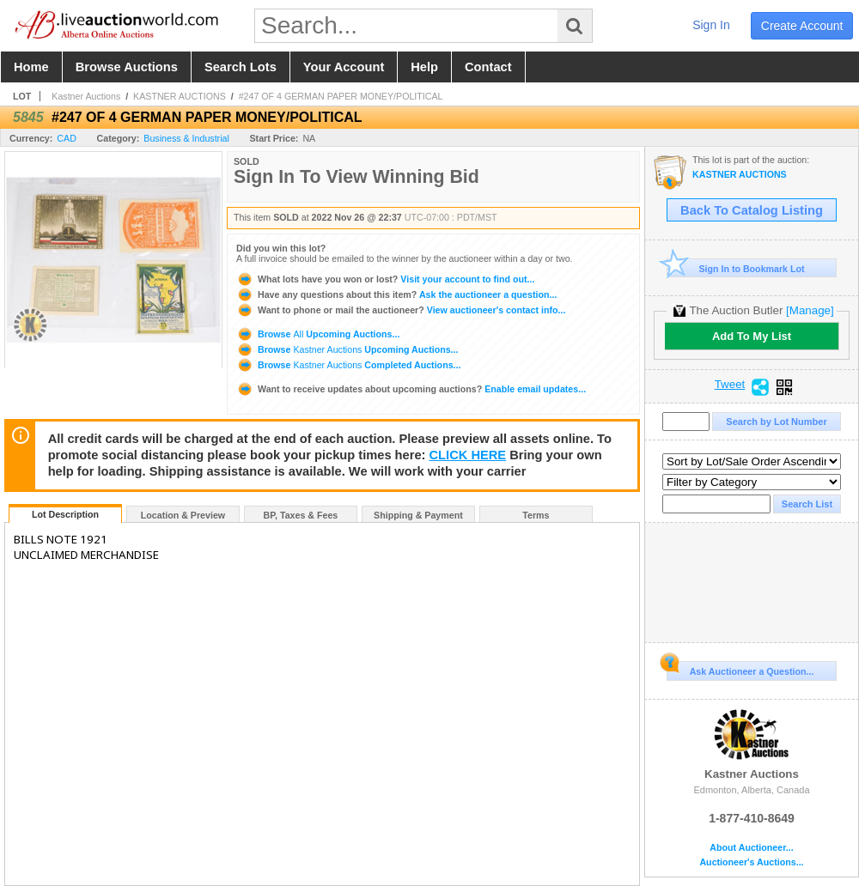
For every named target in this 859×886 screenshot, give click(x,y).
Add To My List (751, 336)
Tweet (730, 385)
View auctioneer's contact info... (400, 310)
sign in (711, 25)
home (31, 67)
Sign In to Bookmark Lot (736, 268)
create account (802, 26)
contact (488, 67)
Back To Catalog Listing (751, 210)
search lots (240, 67)
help (424, 67)
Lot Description (65, 514)
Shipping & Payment (418, 515)
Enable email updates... (411, 389)
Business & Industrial (186, 138)
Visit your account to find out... (385, 279)
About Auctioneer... (751, 848)
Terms (535, 515)
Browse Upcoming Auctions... (317, 334)
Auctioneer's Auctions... (751, 862)
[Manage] (810, 310)
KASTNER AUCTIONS (179, 96)
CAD (66, 138)
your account (343, 67)
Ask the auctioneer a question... (396, 294)
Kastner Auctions (86, 96)
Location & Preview (183, 515)
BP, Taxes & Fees (301, 515)
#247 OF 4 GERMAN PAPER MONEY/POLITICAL (341, 96)
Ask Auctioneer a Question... (740, 669)
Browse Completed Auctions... (348, 365)
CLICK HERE (468, 455)
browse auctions (127, 67)
